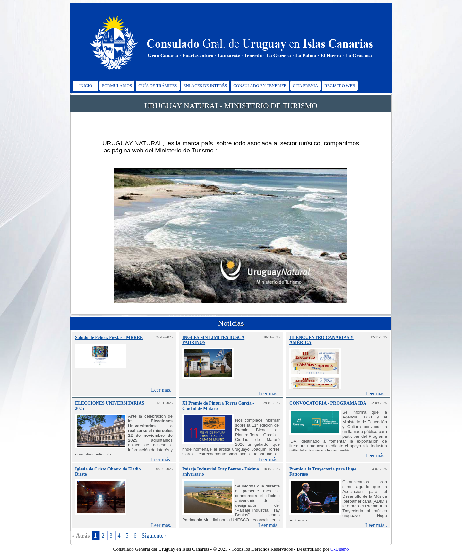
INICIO (85, 85)
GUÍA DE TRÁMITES (157, 85)
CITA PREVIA (305, 85)
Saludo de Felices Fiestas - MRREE (109, 337)
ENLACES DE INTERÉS (205, 85)
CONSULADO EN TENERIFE (259, 85)
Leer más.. (162, 389)
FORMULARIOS (117, 85)
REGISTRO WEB (339, 85)
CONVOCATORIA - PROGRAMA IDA (327, 403)
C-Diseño (339, 549)
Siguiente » (155, 535)
